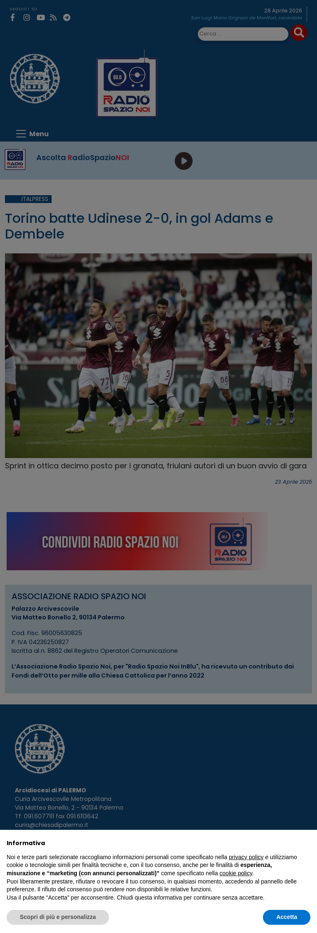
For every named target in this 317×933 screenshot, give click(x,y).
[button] (306, 843)
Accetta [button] (286, 917)
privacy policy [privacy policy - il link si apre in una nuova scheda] (246, 857)
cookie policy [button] (236, 873)
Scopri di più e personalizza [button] (58, 917)
